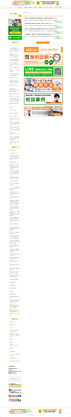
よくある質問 (55, 7)
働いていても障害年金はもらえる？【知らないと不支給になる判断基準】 (14, 64)
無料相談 (35, 7)
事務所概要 (40, 7)
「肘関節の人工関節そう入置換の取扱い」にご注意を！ (14, 142)
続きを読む (58, 21)
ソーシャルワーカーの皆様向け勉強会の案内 (14, 355)
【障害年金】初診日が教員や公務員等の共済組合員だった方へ (14, 276)
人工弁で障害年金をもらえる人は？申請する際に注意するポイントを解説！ (14, 193)
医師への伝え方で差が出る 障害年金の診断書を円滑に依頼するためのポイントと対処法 (15, 81)
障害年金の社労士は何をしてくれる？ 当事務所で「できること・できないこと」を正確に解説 (14, 55)
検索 (20, 15)
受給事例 (25, 7)
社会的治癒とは (12, 291)
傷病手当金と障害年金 (13, 288)
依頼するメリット (60, 7)
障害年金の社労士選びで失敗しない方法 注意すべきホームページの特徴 (14, 95)
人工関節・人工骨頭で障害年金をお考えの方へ (14, 184)
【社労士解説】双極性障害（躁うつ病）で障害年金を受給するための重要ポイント (14, 208)
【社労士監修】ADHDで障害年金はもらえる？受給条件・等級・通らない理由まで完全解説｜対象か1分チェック (15, 172)
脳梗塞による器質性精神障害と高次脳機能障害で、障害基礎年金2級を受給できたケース (41, 18)
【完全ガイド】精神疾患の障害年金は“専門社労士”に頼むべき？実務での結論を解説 (14, 138)
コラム (16, 7)
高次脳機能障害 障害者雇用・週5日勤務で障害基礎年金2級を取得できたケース (40, 34)
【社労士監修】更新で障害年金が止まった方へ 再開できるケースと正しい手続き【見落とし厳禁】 (14, 237)
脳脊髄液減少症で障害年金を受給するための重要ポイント (14, 258)
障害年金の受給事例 (12, 150)
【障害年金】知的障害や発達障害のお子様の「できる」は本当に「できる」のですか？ (14, 301)
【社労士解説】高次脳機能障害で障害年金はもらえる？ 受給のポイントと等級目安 (14, 242)
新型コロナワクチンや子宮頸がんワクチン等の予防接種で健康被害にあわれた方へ (14, 123)
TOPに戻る (43, 42)
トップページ (11, 45)
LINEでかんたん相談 (13, 110)
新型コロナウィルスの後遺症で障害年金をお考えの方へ (14, 233)
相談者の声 (11, 348)
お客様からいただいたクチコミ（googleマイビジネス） (14, 345)
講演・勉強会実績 (12, 351)
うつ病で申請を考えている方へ (14, 153)
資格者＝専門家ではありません (14, 77)
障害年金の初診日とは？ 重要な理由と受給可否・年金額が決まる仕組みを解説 (15, 90)
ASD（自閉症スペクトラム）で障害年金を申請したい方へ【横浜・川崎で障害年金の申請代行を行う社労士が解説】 (14, 166)
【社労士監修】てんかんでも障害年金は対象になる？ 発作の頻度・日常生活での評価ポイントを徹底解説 (14, 213)
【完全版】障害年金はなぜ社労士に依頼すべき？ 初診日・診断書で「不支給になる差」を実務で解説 (14, 100)
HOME (11, 7)
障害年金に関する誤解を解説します (14, 104)
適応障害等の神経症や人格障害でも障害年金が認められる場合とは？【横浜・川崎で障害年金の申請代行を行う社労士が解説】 (14, 202)
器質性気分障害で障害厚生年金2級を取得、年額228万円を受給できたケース (39, 23)
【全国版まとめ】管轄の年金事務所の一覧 (14, 119)
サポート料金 (45, 7)
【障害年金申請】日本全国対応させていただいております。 (14, 331)
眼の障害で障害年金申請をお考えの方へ (14, 297)
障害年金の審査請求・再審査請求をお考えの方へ (14, 269)
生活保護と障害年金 (12, 285)
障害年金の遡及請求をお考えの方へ (14, 265)
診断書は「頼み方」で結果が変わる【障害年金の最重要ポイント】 (14, 74)
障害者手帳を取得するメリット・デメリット (14, 134)
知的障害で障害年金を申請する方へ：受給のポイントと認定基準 (14, 178)
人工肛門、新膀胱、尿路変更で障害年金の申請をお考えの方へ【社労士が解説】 (14, 229)
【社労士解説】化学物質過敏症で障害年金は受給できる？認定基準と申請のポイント (14, 250)
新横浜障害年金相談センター (26, 12)
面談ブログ (11, 107)
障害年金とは (21, 7)
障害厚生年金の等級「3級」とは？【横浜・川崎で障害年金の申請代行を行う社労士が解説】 (15, 306)
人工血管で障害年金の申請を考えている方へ (14, 197)
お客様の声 (50, 7)
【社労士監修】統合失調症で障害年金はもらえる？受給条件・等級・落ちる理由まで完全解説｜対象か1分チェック (14, 157)
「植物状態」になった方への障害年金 (14, 314)
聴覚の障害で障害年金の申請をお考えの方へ (14, 246)
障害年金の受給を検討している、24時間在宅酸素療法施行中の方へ (15, 310)
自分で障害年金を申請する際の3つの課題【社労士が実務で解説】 (15, 60)
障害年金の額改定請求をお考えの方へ (14, 262)
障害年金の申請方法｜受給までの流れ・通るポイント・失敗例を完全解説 (14, 335)
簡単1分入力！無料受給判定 (14, 113)
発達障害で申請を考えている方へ (14, 162)
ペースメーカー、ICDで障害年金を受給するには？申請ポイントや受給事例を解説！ (15, 188)
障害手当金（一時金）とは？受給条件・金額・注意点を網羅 (14, 272)
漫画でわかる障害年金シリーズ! (14, 116)
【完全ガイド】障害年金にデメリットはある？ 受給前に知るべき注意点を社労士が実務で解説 (14, 129)
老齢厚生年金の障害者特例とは (14, 279)
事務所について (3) (12, 321)
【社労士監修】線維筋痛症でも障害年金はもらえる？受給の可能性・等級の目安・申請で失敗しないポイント (14, 219)
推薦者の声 (11, 339)
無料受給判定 (31, 7)
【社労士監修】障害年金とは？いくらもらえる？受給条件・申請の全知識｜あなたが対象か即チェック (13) (14, 50)
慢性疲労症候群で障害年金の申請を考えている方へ (14, 255)
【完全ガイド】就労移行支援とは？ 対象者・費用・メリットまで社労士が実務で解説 (14, 69)
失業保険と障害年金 (12, 282)
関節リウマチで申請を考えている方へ (14, 224)
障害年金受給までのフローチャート (14, 86)
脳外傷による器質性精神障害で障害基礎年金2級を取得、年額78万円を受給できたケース (41, 28)
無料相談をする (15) (12, 324)
